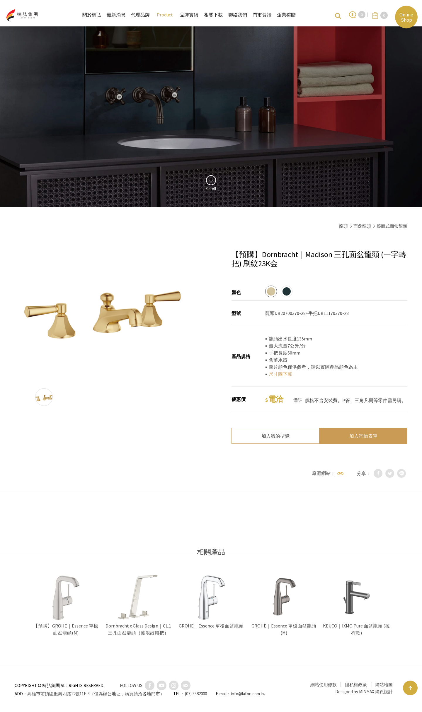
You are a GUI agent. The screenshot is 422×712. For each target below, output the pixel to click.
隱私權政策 (356, 684)
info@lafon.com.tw (248, 693)
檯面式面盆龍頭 (392, 226)
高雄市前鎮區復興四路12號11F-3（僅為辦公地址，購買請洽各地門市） (95, 693)
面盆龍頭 (362, 226)
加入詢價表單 (363, 436)
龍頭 (343, 226)
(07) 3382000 (196, 693)
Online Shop (406, 17)
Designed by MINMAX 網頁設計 (364, 691)
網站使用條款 (323, 684)
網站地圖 (384, 684)
